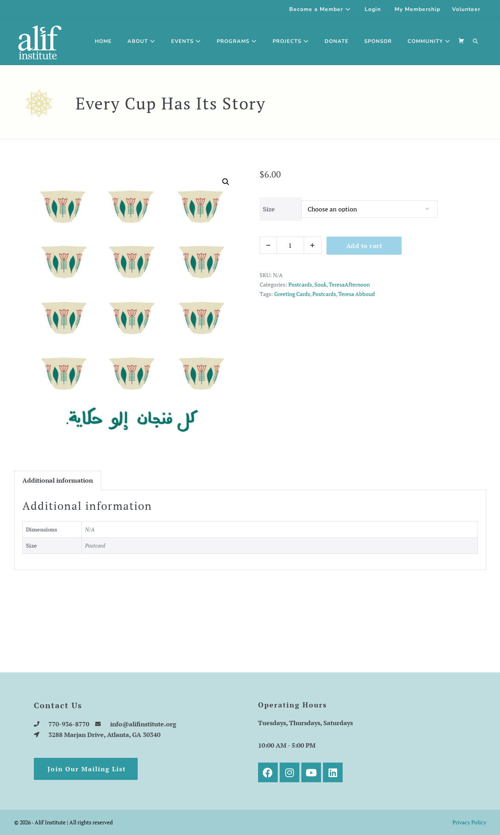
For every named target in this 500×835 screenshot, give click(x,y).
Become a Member (320, 9)
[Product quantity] (290, 245)
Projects (291, 41)
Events (186, 41)
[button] (475, 41)
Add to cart (364, 245)
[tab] (57, 480)
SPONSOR (378, 41)
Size (269, 209)
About (141, 41)
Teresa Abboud (356, 294)
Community (429, 41)
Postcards (300, 284)
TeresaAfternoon (349, 284)
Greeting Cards (292, 294)
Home (103, 41)
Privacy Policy (469, 822)
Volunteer (466, 9)
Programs (237, 41)
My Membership (417, 9)
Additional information (57, 480)
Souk (320, 284)
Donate (337, 41)
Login (373, 9)
